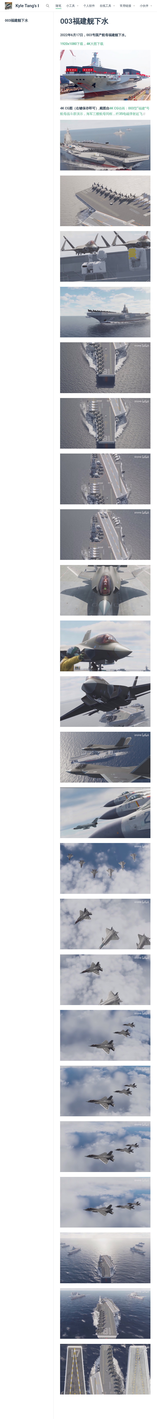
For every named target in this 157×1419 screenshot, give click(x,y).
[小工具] (72, 6)
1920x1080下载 (71, 44)
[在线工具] (107, 6)
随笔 (58, 6)
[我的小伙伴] (146, 6)
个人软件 (89, 6)
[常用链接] (127, 6)
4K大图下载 (94, 44)
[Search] (48, 5)
